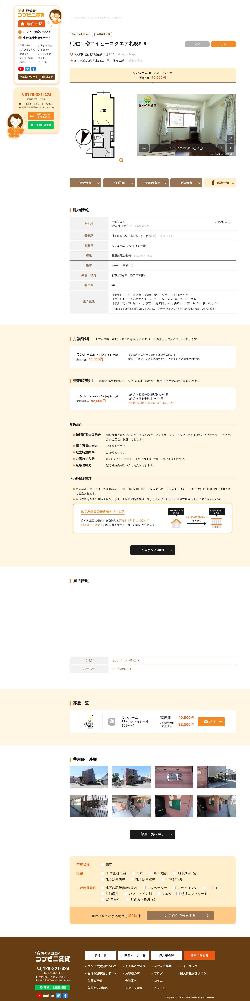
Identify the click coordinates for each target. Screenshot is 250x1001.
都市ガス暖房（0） (81, 34)
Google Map (126, 54)
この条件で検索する (180, 915)
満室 (197, 44)
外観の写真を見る (143, 255)
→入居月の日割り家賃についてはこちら (151, 402)
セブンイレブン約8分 (124, 660)
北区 (223, 44)
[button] (97, 125)
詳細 (213, 721)
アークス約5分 (120, 669)
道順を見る (135, 60)
